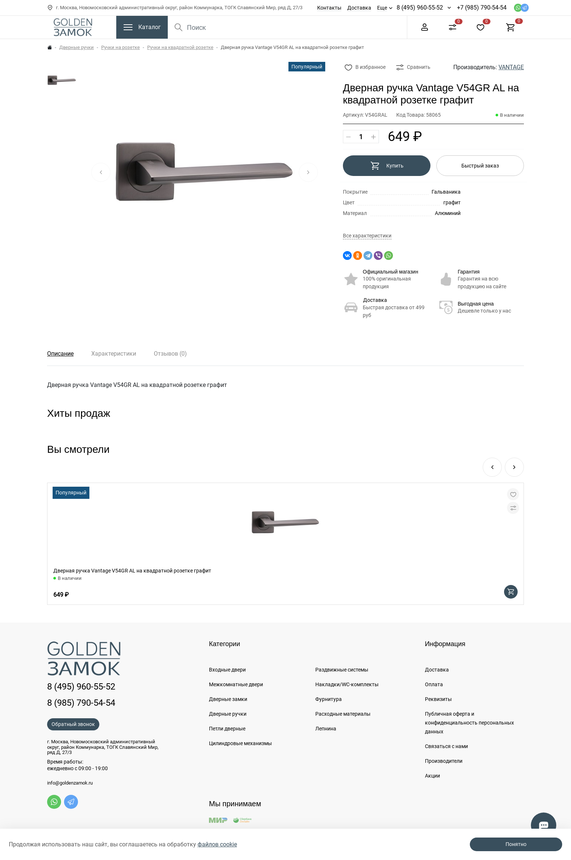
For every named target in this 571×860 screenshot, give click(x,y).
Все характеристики (367, 236)
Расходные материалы (342, 714)
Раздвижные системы (341, 670)
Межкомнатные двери (236, 684)
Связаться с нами (446, 746)
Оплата (434, 684)
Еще (382, 8)
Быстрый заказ (480, 166)
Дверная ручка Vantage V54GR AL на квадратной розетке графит (132, 571)
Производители (443, 761)
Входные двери (227, 670)
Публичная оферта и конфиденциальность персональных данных (469, 722)
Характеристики (113, 353)
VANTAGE (511, 67)
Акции (432, 776)
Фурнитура (328, 699)
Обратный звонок (73, 724)
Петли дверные (227, 729)
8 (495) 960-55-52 (420, 7)
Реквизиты (438, 699)
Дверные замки (228, 699)
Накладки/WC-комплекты (347, 684)
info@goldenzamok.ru (70, 783)
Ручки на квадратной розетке (180, 47)
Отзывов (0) (170, 353)
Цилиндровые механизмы (240, 743)
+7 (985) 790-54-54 (482, 7)
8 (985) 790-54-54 (81, 703)
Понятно (516, 844)
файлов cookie (217, 844)
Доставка (359, 8)
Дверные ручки (76, 47)
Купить (387, 166)
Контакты (329, 8)
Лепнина (325, 729)
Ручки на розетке (120, 47)
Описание (60, 353)
